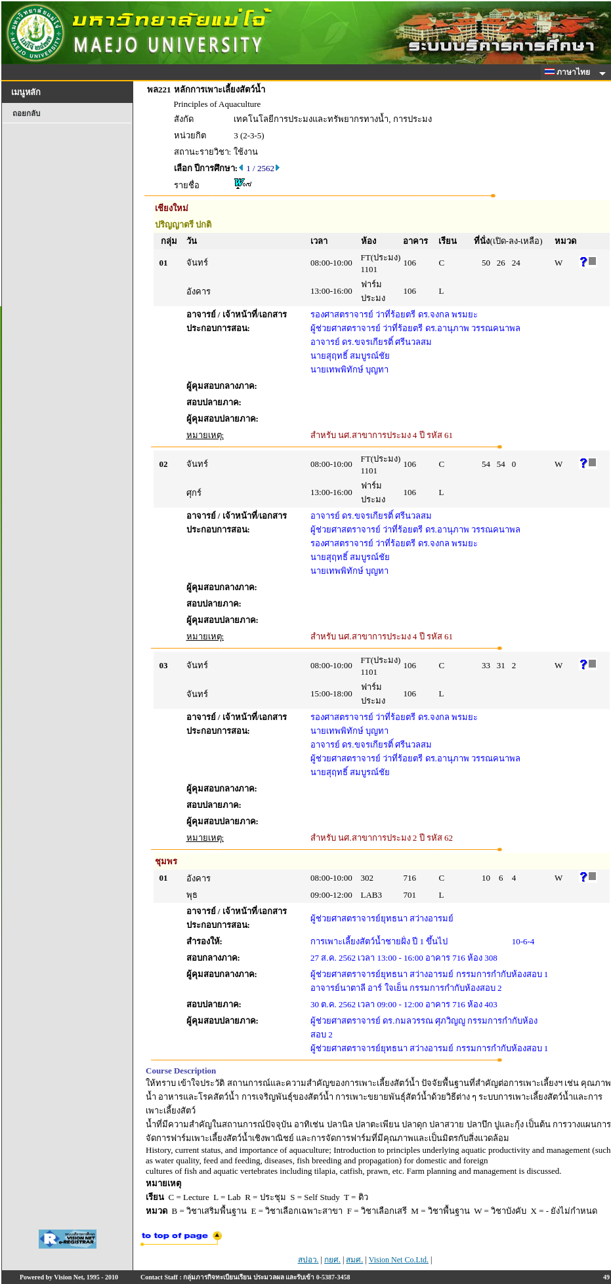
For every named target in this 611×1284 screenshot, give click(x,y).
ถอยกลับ (26, 113)
